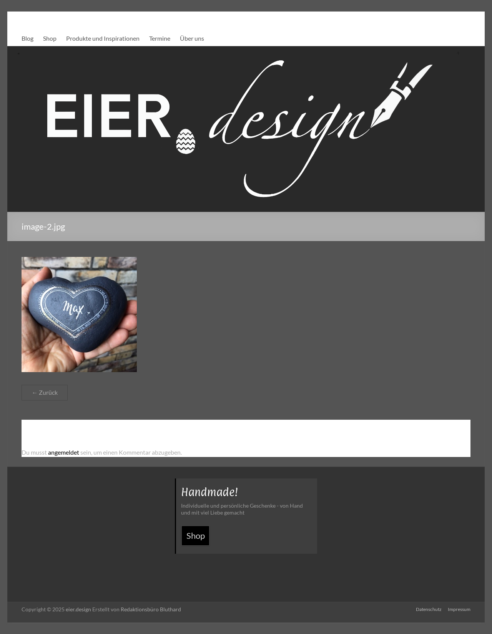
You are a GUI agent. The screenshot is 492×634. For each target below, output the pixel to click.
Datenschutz (429, 609)
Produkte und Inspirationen (103, 38)
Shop (50, 38)
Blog (27, 38)
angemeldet (63, 452)
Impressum (459, 609)
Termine (159, 38)
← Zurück (45, 392)
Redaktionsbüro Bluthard (151, 609)
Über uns (192, 38)
